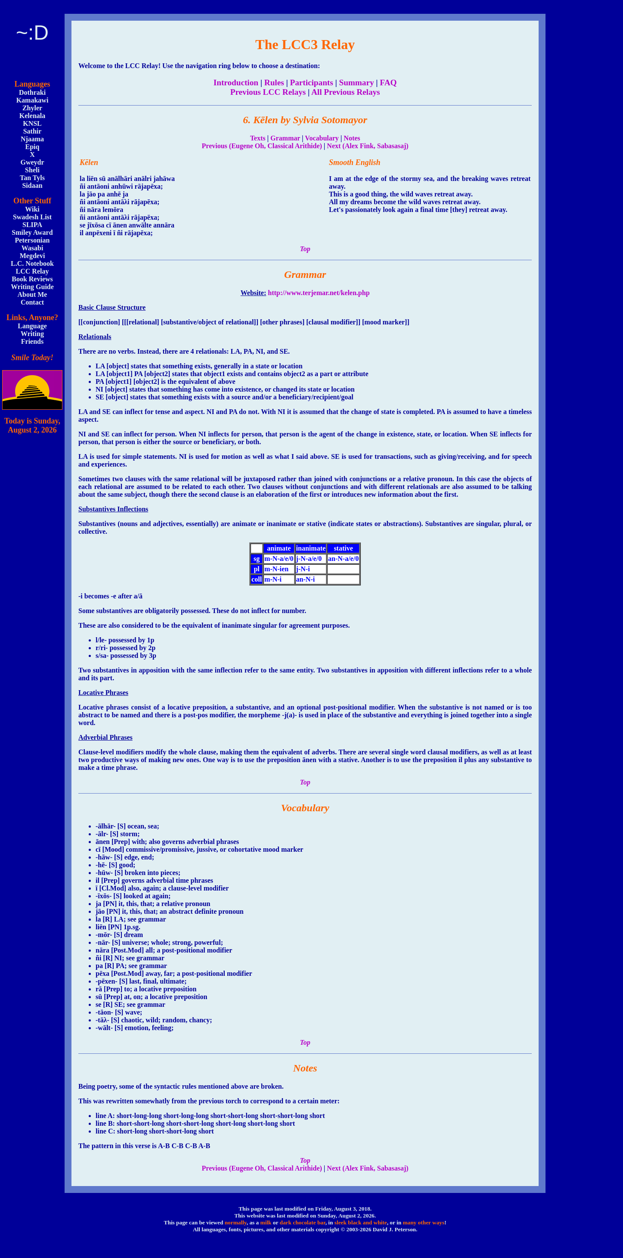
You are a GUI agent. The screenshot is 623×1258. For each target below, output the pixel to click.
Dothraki (32, 92)
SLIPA (32, 224)
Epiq (32, 146)
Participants (311, 82)
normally (236, 1222)
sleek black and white (361, 1222)
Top (305, 248)
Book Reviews (32, 279)
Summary (356, 82)
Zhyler (32, 108)
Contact (32, 302)
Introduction (236, 82)
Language (32, 326)
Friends (32, 341)
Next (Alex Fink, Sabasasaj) (367, 145)
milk (266, 1222)
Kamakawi (32, 100)
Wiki (32, 209)
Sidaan (32, 185)
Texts (258, 138)
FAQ (388, 82)
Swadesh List (32, 217)
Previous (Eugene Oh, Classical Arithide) (262, 145)
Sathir (32, 131)
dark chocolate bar (302, 1222)
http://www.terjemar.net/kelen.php (318, 292)
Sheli (32, 170)
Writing (32, 333)
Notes (352, 138)
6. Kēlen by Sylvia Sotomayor (305, 119)
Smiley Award (32, 232)
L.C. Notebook (32, 263)
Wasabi (32, 248)
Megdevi (32, 255)
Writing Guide (32, 286)
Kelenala (32, 115)
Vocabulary (322, 138)
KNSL (32, 123)
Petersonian (32, 240)
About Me (32, 294)
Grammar (285, 138)
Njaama (32, 139)
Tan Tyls (32, 177)
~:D (32, 32)
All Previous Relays (345, 92)
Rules (274, 82)
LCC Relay (32, 271)
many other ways (423, 1222)
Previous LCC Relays (268, 92)
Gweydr (32, 162)
